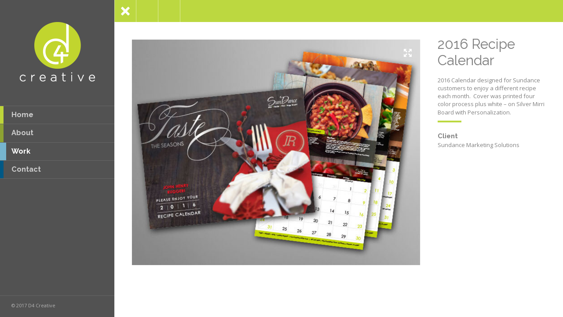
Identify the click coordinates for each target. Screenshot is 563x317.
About (16, 133)
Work (15, 151)
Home (16, 115)
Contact (20, 169)
